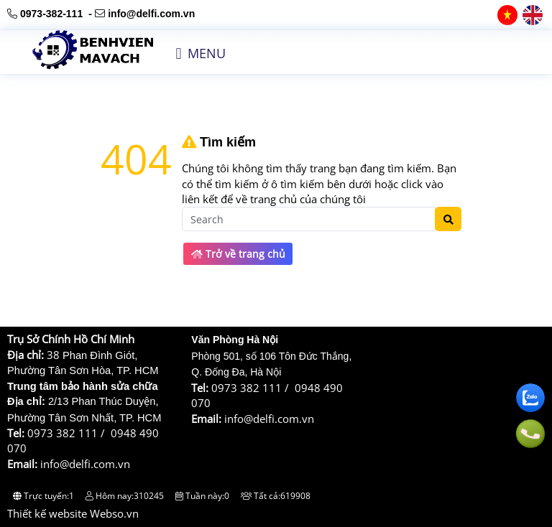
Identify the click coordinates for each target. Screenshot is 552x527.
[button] (179, 54)
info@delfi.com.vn (151, 13)
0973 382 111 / (69, 433)
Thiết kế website (47, 513)
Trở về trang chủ (238, 254)
